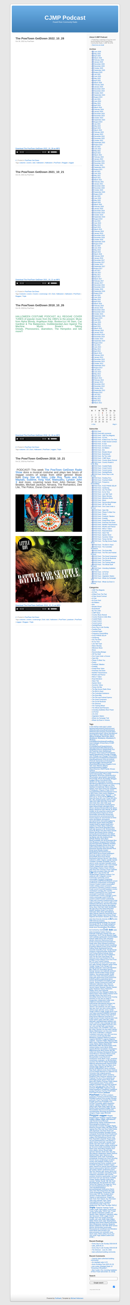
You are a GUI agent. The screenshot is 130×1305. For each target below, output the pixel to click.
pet (114, 1078)
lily (90, 1029)
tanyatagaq (93, 1182)
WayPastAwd (111, 1221)
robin (91, 1131)
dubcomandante (94, 932)
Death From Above (107, 910)
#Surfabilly (113, 788)
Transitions (107, 1202)
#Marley (105, 766)
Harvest (110, 985)
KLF (112, 1016)
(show (103, 795)
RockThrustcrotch (95, 1135)
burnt (104, 856)
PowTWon (103, 1095)
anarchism (102, 811)
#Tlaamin (102, 790)
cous (106, 892)
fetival (111, 953)
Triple (24, 296)
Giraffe (112, 974)
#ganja (91, 754)
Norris (106, 1068)
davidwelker (113, 907)
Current (106, 902)
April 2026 (97, 56)
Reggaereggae (94, 1118)
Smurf (109, 1158)
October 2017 (98, 264)
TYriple (113, 1211)
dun (114, 933)
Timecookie (93, 1194)
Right (111, 1127)
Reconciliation (94, 1110)
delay (91, 913)
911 (110, 800)
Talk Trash (112, 1181)
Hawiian (109, 987)
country (114, 889)
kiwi (109, 1016)
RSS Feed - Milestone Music (102, 498)
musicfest (114, 1058)
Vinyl (96, 1217)
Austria (99, 822)
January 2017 (98, 283)
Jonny (107, 1010)
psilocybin (92, 1100)
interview (109, 1003)
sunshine (92, 1176)
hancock (92, 985)
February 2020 (99, 206)
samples (109, 1142)
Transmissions (94, 1204)
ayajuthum (93, 826)
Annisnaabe (93, 814)
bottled (95, 847)
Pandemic (92, 1076)
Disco (115, 916)
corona (102, 886)
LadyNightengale (101, 1021)
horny (109, 995)
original (102, 1073)
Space (112, 1165)
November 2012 (99, 386)
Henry (96, 990)
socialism (111, 1160)
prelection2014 (108, 1097)
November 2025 (99, 66)
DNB (91, 921)
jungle (102, 1011)
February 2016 (99, 306)
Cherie (106, 868)
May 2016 (97, 299)
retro (108, 1124)
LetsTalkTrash (100, 1026)
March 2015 (98, 328)
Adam (91, 806)
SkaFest (114, 1153)
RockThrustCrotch (111, 1134)
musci (101, 1057)
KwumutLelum (109, 1018)
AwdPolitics (109, 824)
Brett (100, 852)
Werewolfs (113, 1222)
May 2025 (97, 78)
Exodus (104, 946)
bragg (112, 847)
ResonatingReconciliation (98, 1124)
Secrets (92, 1145)
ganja (111, 964)
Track (105, 1200)
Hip (115, 992)
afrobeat (97, 808)
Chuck (108, 869)
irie (99, 1005)
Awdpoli (92, 824)
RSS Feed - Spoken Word (101, 535)
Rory (91, 1139)
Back (100, 826)
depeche (102, 913)
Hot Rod (104, 997)
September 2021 (99, 167)
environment (98, 942)
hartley (106, 985)
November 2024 (99, 91)
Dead (108, 908)
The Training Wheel (98, 706)
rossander (103, 1139)
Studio (114, 1173)
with (103, 1226)
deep (102, 912)
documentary (100, 921)
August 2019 (98, 219)
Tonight (109, 1197)
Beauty (100, 832)
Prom (104, 1098)
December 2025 (99, 64)
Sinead (106, 1150)
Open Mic (95, 658)
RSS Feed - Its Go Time (101, 492)
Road (110, 1129)
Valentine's (103, 1214)
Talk (107, 1181)
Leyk (106, 1026)
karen (99, 1015)
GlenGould (104, 976)
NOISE (91, 1068)
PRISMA (92, 1098)
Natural (109, 1063)
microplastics (112, 1049)
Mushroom (106, 1057)
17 (97, 796)
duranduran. (93, 935)
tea (110, 1182)
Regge (114, 1118)
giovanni (102, 974)
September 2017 (99, 266)
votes (100, 1219)
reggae (71, 163)
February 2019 (99, 231)
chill (90, 869)
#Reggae (113, 779)
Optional (111, 1071)
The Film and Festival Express (102, 697)
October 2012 (98, 388)
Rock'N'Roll (93, 1132)
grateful (97, 979)
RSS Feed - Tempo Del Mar (102, 539)
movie (113, 1054)
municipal (101, 1055)
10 (95, 796)
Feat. (105, 950)
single (110, 1150)
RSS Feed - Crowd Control (102, 468)
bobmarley (99, 843)
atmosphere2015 (95, 821)
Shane (91, 1148)
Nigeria (101, 1067)
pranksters (93, 1097)
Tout (110, 1199)
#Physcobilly (107, 774)
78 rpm (108, 798)
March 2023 (98, 130)
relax (91, 1121)
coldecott (92, 876)
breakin (105, 850)
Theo (91, 1191)
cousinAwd (108, 894)
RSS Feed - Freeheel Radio (102, 480)
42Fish (109, 796)
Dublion (103, 932)
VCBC (102, 1216)
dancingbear (112, 905)
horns (105, 995)
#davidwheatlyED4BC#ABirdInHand (101, 748)
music (100, 1058)
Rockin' (113, 1132)
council (96, 889)
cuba (91, 902)
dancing (99, 905)
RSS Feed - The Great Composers (104, 556)
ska (114, 1152)
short (113, 1148)
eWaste (99, 946)
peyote (99, 1079)
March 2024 (98, 107)
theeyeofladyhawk (95, 1189)
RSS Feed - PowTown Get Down (104, 522)
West (91, 1224)
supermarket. (106, 1176)
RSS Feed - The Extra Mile (102, 550)
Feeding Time (96, 629)
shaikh (100, 1147)
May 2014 (97, 349)
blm (102, 840)
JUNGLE (97, 1011)
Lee (97, 1024)
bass (91, 829)
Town (91, 1200)
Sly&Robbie (93, 1156)
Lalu (114, 1021)
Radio (100, 1106)
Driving (106, 925)
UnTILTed (95, 712)
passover (110, 1076)
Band (97, 827)
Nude (95, 1070)
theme (112, 1189)
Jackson (92, 1006)
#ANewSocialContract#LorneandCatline (102, 732)
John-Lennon (106, 1008)
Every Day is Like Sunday (100, 627)
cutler (111, 902)
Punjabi (92, 1101)
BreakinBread (94, 852)
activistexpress (110, 805)
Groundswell (99, 981)
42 (101, 796)
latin (115, 1023)
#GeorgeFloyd (94, 757)
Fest (91, 953)
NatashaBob (113, 1062)
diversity (105, 919)
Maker (105, 1041)
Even (94, 945)
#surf (97, 788)
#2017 (105, 727)
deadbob (98, 910)
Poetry (94, 662)
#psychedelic (103, 777)
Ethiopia (104, 943)
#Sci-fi (101, 785)
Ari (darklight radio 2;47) (100, 1262)
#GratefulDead (104, 757)
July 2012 (97, 394)
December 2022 (99, 136)
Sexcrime (95, 1147)
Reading (102, 1108)
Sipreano (98, 1152)
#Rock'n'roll (99, 780)
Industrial (99, 1002)
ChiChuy (111, 868)
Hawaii (97, 987)
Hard (97, 985)
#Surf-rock (106, 788)
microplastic (104, 1049)
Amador (92, 811)
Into (114, 1003)
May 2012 (97, 398)
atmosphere (106, 819)
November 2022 (99, 138)
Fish (91, 956)
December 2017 (99, 260)
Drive (102, 925)
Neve (100, 1065)
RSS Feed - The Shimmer (101, 560)
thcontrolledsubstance (99, 1186)
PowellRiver (105, 1089)
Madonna (107, 1037)
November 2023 (99, 116)
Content (98, 884)
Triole (103, 1205)
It (105, 1005)
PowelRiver (113, 1089)
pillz (94, 1081)
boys (108, 847)
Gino (97, 974)
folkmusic (92, 958)
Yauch (91, 1234)
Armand (108, 818)
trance (101, 1202)
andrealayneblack (95, 813)
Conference (93, 882)
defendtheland (109, 912)
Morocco (97, 1054)
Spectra (92, 1168)
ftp (90, 961)
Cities (106, 871)
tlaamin (104, 1195)
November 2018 (99, 237)
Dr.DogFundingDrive (109, 924)
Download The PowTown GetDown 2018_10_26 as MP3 (38, 435)
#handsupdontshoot (96, 759)
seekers (102, 1145)
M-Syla (102, 1036)
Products (98, 1098)
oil (94, 1071)
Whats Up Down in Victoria (101, 720)
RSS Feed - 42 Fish (99, 437)
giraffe (107, 974)
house (110, 997)
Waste (96, 1221)
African (91, 808)
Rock (105, 1131)
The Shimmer (96, 703)
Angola (103, 813)
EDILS (101, 938)
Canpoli (92, 865)
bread (96, 850)
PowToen (98, 1091)
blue (91, 842)
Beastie (92, 832)
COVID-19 (109, 897)
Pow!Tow (112, 1086)
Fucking (106, 961)
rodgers (92, 1137)
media (114, 1045)
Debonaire (93, 912)
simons (100, 1150)
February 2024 (99, 109)
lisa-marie (108, 1029)
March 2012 (98, 403)
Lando (91, 1023)
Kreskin (102, 1018)
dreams (92, 925)
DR (98, 924)
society (91, 1161)
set (90, 1147)
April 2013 (97, 376)
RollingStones (102, 1137)
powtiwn (92, 1091)
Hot (97, 997)
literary (91, 1031)
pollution (92, 1084)
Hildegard (105, 992)
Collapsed (102, 876)
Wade (104, 1219)
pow (100, 1086)
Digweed (92, 916)
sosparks (109, 1163)
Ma (106, 1036)
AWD (111, 822)
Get (101, 971)
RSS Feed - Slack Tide (100, 533)
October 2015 (98, 314)
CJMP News (96, 613)
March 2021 (98, 180)
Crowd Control (96, 621)
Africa (112, 806)
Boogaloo (99, 845)
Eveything (92, 946)
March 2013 (98, 378)
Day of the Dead (100, 908)
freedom (92, 959)
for (110, 958)
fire (103, 955)
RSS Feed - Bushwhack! (101, 454)
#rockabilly (109, 782)
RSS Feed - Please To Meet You (103, 512)
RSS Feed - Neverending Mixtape (104, 502)
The (110, 1186)
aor (100, 818)
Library (91, 1028)
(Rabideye (111, 793)
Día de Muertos (107, 935)
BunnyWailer (93, 856)
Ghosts (112, 972)
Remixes (105, 1121)
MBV (100, 1045)
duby (111, 933)
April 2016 (97, 301)
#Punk (100, 779)
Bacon (104, 826)
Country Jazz (102, 891)
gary (91, 969)
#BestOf (107, 735)
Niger (97, 1067)
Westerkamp (97, 1224)
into (90, 1005)
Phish (109, 1079)
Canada (114, 860)
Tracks (109, 1200)
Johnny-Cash (94, 1010)
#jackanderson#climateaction (105, 761)
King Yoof (44, 479)
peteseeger (93, 1079)
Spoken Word (96, 683)
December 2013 (99, 359)
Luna (91, 1036)
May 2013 (97, 374)
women (115, 1226)
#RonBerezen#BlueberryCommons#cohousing (104, 783)
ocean (104, 1070)
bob (90, 843)
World (95, 1230)
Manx (91, 1042)
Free (112, 958)
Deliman (96, 913)
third (110, 1191)
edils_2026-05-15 (97, 1246)
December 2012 (99, 384)
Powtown (100, 1092)
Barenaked (107, 827)
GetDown (113, 971)
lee (100, 1024)
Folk (110, 956)
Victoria (111, 1216)
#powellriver (93, 775)
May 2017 (97, 275)
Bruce (100, 853)
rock (101, 1131)
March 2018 (98, 254)
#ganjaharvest (99, 754)
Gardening (95, 637)
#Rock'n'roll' (93, 782)
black (103, 839)
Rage (104, 1106)
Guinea (97, 982)
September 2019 (99, 217)
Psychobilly (112, 1100)
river (103, 1129)
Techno (92, 1184)
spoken (94, 1169)
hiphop (91, 993)
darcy (96, 907)
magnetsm (99, 1041)
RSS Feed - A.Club (99, 444)
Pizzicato (105, 1081)
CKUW (103, 873)
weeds (102, 1222)
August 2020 (98, 194)
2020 (95, 803)
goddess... (111, 976)
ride (107, 1127)
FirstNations (111, 955)
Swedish (103, 1179)
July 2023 (97, 124)
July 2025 (97, 74)
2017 (113, 801)
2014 (102, 801)
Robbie (114, 1129)
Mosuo (108, 1054)
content (103, 884)
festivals (106, 953)
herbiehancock (94, 992)
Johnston (102, 1010)
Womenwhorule (94, 1229)
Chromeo (103, 869)
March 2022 (98, 155)
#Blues (112, 736)
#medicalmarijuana (95, 767)
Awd (107, 822)
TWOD (104, 1211)
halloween (40, 163)
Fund (107, 963)
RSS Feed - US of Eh (100, 574)
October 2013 (98, 363)
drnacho (111, 925)
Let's (114, 1024)
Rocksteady (101, 1134)
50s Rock (96, 798)
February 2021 (99, 182)
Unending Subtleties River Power (103, 710)
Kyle (115, 1018)
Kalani (94, 1013)
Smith (100, 1156)
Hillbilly (111, 992)
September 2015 (99, 316)
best (109, 834)
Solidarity (101, 1161)
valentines (110, 1214)
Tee (104, 1184)
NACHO (101, 1062)
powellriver (97, 1089)
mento (102, 1047)
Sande (91, 1144)
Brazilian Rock (111, 848)
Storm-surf (112, 1171)
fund (103, 963)
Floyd (104, 956)
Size (111, 1152)
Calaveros (92, 860)
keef (111, 1015)
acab (109, 803)
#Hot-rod (106, 759)
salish (91, 1142)
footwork (106, 958)
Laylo (94, 1024)
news (114, 1065)
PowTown (57, 163)
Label (104, 1019)
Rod (114, 1135)
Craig (91, 900)
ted (96, 1184)
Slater (97, 1155)
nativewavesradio (101, 1063)
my (106, 1060)
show (91, 1150)
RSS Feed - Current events (102, 470)
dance (101, 904)
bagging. (92, 827)
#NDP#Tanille (105, 769)
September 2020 (99, 192)
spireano (113, 1168)
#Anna (106, 733)
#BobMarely (93, 738)
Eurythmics (111, 943)
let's (111, 1024)
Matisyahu (58, 479)
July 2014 (97, 345)
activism (102, 805)
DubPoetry (99, 933)
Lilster (111, 1028)
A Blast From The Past (99, 594)
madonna (113, 1037)
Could (91, 889)
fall (115, 946)
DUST (100, 935)
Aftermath (109, 808)
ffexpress (92, 955)
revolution (101, 1126)
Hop (101, 995)
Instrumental (93, 1003)
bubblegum (110, 853)
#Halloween (113, 757)
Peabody (92, 1078)
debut (99, 912)
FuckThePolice (94, 963)
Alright (115, 809)
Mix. (114, 1050)
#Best (102, 735)
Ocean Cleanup (112, 1070)
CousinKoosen (94, 895)
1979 (95, 801)
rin (114, 1127)
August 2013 (98, 367)
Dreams (97, 925)
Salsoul (96, 1142)
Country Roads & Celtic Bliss (101, 617)
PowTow (105, 1091)
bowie (100, 847)
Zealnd (108, 1235)
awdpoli (103, 824)
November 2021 (99, 163)
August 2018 (98, 244)
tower (114, 1199)
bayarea (98, 829)
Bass (112, 827)
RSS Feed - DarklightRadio (102, 472)
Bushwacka (93, 858)
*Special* (108, 795)
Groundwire (107, 981)
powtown (70, 619)
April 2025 (97, 80)
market (115, 1042)
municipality (108, 1055)
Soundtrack (100, 1165)
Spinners (107, 1168)
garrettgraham (112, 968)
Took (91, 1199)
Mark (111, 1042)
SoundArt (92, 1165)
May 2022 (97, 151)
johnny (113, 1008)
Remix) (95, 1121)
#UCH (112, 790)
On (107, 1071)
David (106, 907)
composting (93, 881)
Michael (97, 1049)
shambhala (107, 1147)
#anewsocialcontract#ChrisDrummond (101, 728)
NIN (108, 1067)
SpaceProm (98, 1166)
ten (111, 1184)
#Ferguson (93, 753)
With (107, 1226)
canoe (114, 863)
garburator (98, 968)
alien (103, 809)
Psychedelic (105, 1100)
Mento (106, 1047)
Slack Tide (95, 681)
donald (113, 922)
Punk (100, 1101)
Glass (99, 976)
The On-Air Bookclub (99, 701)
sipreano (92, 1152)
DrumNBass (112, 927)
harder (101, 985)
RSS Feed (96, 431)
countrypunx (93, 891)
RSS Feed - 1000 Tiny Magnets (103, 435)
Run (103, 1140)
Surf (115, 1176)
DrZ (90, 930)
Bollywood (92, 845)
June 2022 (97, 149)
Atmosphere (98, 819)
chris (98, 869)
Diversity (99, 919)
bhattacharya (106, 835)
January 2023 (98, 134)
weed (98, 1222)
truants (105, 1209)
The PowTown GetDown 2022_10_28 (40, 38)
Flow (100, 956)
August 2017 (98, 268)
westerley (105, 1224)
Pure (110, 1101)
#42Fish (96, 727)
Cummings (96, 902)
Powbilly (95, 666)
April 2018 (97, 252)
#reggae (92, 780)
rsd (90, 1140)
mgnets (92, 1049)
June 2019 (97, 223)
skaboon (95, 1153)
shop (96, 1148)
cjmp (112, 871)
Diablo (95, 915)
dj (114, 919)
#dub (101, 751)
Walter (91, 1221)
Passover (103, 1076)
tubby (100, 1211)
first (105, 955)
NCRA (114, 1063)
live (107, 1031)
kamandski (93, 1015)
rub (93, 1140)
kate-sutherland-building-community (103, 1252)
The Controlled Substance (100, 693)
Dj (109, 919)
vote (96, 1219)
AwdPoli (98, 824)
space (91, 1166)
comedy (108, 876)
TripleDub (99, 1208)
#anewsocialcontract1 (96, 733)
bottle (91, 847)
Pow (97, 1086)
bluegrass (103, 842)
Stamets (98, 1171)
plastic (115, 1081)
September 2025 (99, 70)
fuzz (90, 964)
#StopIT (92, 788)
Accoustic (92, 805)
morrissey (103, 1054)
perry (101, 1078)
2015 (106, 801)
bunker (103, 855)
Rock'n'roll (110, 1131)
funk (114, 963)
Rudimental (98, 1140)
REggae (110, 1115)
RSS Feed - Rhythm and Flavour (104, 526)
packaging (92, 1075)
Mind (102, 1050)
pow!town (92, 1088)
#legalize (109, 764)
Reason (113, 1108)
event (98, 945)
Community (93, 878)
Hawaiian (102, 987)
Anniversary (109, 814)
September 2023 (99, 120)
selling (107, 1145)
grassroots (112, 977)
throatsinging (98, 1192)
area (103, 818)
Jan (106, 1006)
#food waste (101, 753)
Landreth (97, 1023)
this (113, 1191)
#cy (97, 745)
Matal (106, 1044)
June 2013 (97, 372)
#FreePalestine (110, 753)
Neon (96, 1065)
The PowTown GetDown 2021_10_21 (40, 171)
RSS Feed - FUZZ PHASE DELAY (104, 486)
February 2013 (99, 380)
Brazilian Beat (102, 848)
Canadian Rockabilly (103, 861)
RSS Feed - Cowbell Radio (102, 466)
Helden (91, 990)
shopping (108, 1148)
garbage (92, 968)
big (90, 837)
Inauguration (93, 1000)
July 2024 (97, 99)
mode (91, 1052)
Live (104, 1031)
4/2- (115, 795)
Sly (111, 1155)
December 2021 (99, 161)
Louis (98, 1034)
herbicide (105, 990)
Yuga (99, 1235)
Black (106, 839)
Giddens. (92, 974)
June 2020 (97, 198)
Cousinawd (111, 892)
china (94, 869)
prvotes (108, 1098)
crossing (100, 900)
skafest (109, 1153)
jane (109, 1006)
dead (111, 908)
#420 (101, 727)
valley (115, 1214)
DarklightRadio (97, 625)
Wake (108, 1219)
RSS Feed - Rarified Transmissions (104, 524)
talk (104, 1181)
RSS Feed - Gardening (100, 488)
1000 (114, 800)
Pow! (107, 1086)
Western (92, 1226)
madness (100, 1037)
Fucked (101, 961)
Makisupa (111, 1041)
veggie (106, 1216)
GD (98, 969)
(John (101, 793)
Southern (107, 1165)
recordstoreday (94, 1111)
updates (108, 1213)
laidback (110, 1021)
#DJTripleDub (94, 751)
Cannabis (108, 863)
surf (112, 1176)
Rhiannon (92, 1127)
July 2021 (97, 171)
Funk (111, 963)
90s (94, 800)
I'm (97, 998)
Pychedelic (99, 1103)
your (113, 1234)
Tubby (96, 1211)
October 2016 (98, 289)
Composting (108, 879)
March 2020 (98, 204)
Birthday (98, 839)
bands (101, 827)
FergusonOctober (102, 951)
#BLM (104, 736)
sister (108, 1152)
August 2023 (98, 122)
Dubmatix (92, 933)
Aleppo (91, 809)
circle (95, 871)
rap (114, 1106)
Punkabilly (105, 1101)
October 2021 (98, 165)
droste (91, 927)
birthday (92, 839)
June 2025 (97, 76)
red (108, 1111)
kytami (96, 1019)
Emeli (111, 940)
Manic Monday (97, 646)
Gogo (91, 977)
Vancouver (96, 1216)
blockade (110, 840)
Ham (105, 984)
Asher (91, 819)
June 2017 (97, 272)
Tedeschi (100, 1184)
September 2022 (99, 142)
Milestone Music (97, 648)
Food (101, 958)
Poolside (98, 1084)
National (92, 1063)
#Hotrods (92, 761)
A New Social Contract (99, 596)
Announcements (94, 816)
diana (105, 915)
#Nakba (104, 767)
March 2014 (98, 353)
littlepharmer (98, 1031)
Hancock (110, 984)
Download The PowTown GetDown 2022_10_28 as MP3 (38, 149)
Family (96, 948)
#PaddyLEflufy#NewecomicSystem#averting (103, 772)
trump (114, 1209)
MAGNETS (99, 1039)
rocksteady (93, 1134)
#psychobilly (111, 777)
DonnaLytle (93, 924)
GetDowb (106, 971)
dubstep (106, 933)
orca (115, 1071)
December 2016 (99, 285)
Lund (98, 1036)
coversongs (43, 294)
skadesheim (102, 1153)
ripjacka (92, 1129)
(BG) (92, 793)
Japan (113, 1006)
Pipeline (99, 1081)
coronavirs (108, 886)
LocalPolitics (100, 1032)
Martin (101, 1044)
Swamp (97, 1179)
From (108, 959)
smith (104, 1156)
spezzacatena (99, 1168)
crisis (95, 900)
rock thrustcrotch (107, 1135)
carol (96, 865)
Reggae (65, 163)
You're (109, 1234)
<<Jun (93, 424)
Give (95, 976)
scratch (107, 1144)
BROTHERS (93, 853)
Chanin (91, 866)
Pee (97, 1078)
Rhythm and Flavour (98, 675)
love (102, 1034)
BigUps (94, 837)
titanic (111, 1194)
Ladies (111, 1019)
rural (107, 1140)
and (113, 811)
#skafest (92, 787)
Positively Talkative (98, 664)
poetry (102, 1083)
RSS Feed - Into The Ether (102, 490)
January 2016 (98, 308)
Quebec (92, 1105)
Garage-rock (108, 966)
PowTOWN (93, 1092)
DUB (101, 930)
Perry (104, 1078)
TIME (112, 1192)
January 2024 (98, 111)
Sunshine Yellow (97, 685)
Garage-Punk (99, 966)
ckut (99, 873)
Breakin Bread (96, 606)
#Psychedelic (94, 777)
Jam (96, 1006)
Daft (97, 904)
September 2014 (99, 341)
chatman (111, 866)
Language (107, 1023)
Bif (112, 835)
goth (95, 977)
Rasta (97, 1108)
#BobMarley (102, 738)
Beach (98, 831)
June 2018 (97, 248)
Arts (93, 604)
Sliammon (107, 1155)
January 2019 (98, 233)
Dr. (101, 924)
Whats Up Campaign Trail (100, 718)
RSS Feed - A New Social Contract (104, 442)
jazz (94, 1008)
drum (96, 927)
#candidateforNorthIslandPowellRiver (101, 741)
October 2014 (98, 339)
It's (107, 1005)
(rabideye (92, 795)
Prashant (100, 1097)
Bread (91, 850)
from (111, 959)
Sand (114, 1142)
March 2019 (98, 229)
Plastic (110, 1081)
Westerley (111, 1224)
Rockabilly (100, 1132)
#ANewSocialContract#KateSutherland (102, 730)
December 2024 (99, 89)
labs (107, 1019)
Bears (109, 831)
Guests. (92, 982)
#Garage (107, 754)
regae (102, 1113)
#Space (107, 787)
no (113, 1067)
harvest (92, 987)
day (90, 908)
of (90, 1071)
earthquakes (103, 937)
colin (97, 876)
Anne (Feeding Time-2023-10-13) (103, 1264)
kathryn (103, 1015)
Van (90, 1216)
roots (113, 1137)
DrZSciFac (96, 930)
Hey (101, 992)
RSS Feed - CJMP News (101, 458)
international (102, 1003)
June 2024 (97, 101)
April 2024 (97, 105)
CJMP (91, 873)
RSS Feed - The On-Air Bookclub (104, 558)
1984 (98, 801)
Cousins (102, 895)
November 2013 (99, 361)
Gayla (95, 969)
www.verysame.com (96, 1232)
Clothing (102, 874)
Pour (93, 1086)
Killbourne (101, 1016)
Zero (112, 1235)
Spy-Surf (92, 1171)
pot (90, 1086)
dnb (116, 919)
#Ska (112, 785)
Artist (114, 818)
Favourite (92, 950)
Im (105, 998)
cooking (97, 886)
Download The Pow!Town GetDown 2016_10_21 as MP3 (38, 605)
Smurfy (91, 1160)
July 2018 (97, 246)
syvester (92, 1181)
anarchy (109, 811)
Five (94, 956)
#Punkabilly (107, 779)
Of (92, 1071)
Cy (114, 902)
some (111, 1161)
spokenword (107, 1169)
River (106, 1129)
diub (91, 919)
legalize (104, 1024)
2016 (110, 801)
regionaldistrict (110, 1119)
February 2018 (99, 256)
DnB (94, 921)
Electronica (105, 940)
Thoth (91, 1192)
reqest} (101, 1122)
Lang (102, 1023)
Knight (91, 1018)
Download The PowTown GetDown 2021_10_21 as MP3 (38, 280)
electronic (98, 940)
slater (101, 1155)
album (115, 808)
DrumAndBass (103, 927)
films (100, 955)
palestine (99, 1075)
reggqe (103, 1119)
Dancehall (113, 904)
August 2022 (98, 144)
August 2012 (98, 392)
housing (114, 997)
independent (102, 1000)
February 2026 (99, 60)
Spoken (100, 1169)
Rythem (111, 1140)
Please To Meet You (98, 660)
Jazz (91, 1008)
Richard (99, 1127)
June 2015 (97, 322)
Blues (108, 842)
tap (98, 1182)
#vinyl (115, 792)
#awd (91, 735)
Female (109, 950)
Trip (106, 1205)
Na (97, 1062)
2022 (102, 803)
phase (104, 1079)
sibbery (95, 1150)
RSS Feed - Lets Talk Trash (102, 494)
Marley (96, 1044)
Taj (102, 1181)
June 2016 (97, 297)
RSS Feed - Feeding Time (101, 478)
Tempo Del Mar (97, 687)
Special (109, 1166)
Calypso (104, 860)
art (112, 818)
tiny (102, 1194)
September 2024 (99, 95)
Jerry (98, 1008)
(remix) (98, 795)
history (96, 993)
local (94, 1032)
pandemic (111, 1075)
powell (91, 1089)
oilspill (97, 1071)
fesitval (110, 951)
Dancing (104, 905)
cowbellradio (110, 899)
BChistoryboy (110, 829)
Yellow (100, 1234)
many (95, 1042)
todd (98, 1197)
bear (102, 831)
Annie (111, 813)
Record (101, 1110)
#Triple (107, 790)
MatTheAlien (93, 1045)
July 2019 (97, 221)
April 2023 (97, 128)
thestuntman (104, 1191)
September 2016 (99, 291)
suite (106, 1174)
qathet (105, 1103)
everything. (113, 945)
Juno (115, 1011)
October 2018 (98, 239)
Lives (110, 1031)
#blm (108, 736)
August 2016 (98, 293)
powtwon (110, 1095)
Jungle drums (109, 1011)
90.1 (91, 800)
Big (114, 835)
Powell (112, 1088)
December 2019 (99, 211)
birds (111, 837)
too (113, 1197)
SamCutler (102, 1142)
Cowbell (103, 899)
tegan (108, 1184)
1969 (91, 801)
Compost (101, 879)
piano (91, 1081)
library (96, 1028)
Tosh (98, 1199)
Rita (99, 1129)
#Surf (101, 788)
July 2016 (97, 295)
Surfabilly (113, 1178)
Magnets (112, 1039)
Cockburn (108, 874)
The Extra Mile (96, 695)
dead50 (92, 910)
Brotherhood (106, 852)
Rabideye (104, 1105)
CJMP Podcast (64, 17)
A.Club (94, 598)
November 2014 (99, 336)
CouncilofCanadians (105, 889)
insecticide (106, 1002)
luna (115, 1034)
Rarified (92, 1108)
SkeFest (92, 1155)
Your (91, 1235)
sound (114, 1163)
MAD (109, 1036)
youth (95, 1235)
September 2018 (99, 242)
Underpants (101, 1213)
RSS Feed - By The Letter (101, 456)
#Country (92, 745)
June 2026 (97, 52)
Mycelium (113, 1060)
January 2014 (98, 357)
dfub (91, 915)
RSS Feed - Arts (98, 450)
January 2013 (98, 382)
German (97, 971)
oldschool (102, 1071)
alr (112, 809)
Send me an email (98, 45)
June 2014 (97, 347)
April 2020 (97, 202)
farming (109, 948)
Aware (104, 822)
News (110, 1065)
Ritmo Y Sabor (97, 677)
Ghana (107, 972)
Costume (22, 294)
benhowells (93, 834)
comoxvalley (93, 879)
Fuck (96, 961)
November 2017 (99, 262)
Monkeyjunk (107, 1052)
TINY (99, 1194)
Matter (110, 1044)
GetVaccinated (100, 972)
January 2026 (98, 62)
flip (97, 956)
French (97, 959)
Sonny (103, 1163)
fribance (103, 959)
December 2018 (99, 235)
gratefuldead (104, 979)
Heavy (102, 989)
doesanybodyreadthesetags (98, 922)
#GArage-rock (97, 756)
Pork (109, 1084)
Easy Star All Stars (35, 477)
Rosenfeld (96, 1139)
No (111, 1067)
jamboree (101, 1006)
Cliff (107, 873)
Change (114, 865)
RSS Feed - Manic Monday (102, 496)
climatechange (94, 874)
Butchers (100, 858)
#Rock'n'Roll (107, 780)
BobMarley (106, 843)
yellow (105, 1234)
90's (115, 798)
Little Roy (56, 477)
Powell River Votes (98, 668)
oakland (99, 1070)
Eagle (115, 935)
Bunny (109, 855)
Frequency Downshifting (100, 633)
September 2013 (99, 365)
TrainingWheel (94, 1202)
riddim (104, 1127)
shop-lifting (101, 1148)
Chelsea (101, 868)
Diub (94, 919)
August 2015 (98, 318)
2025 (106, 803)
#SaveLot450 (94, 785)
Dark (99, 907)
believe (110, 832)
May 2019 (97, 225)
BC (104, 829)
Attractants (93, 822)
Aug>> (115, 424)
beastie (114, 831)
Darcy (91, 907)
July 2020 (97, 196)
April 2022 (97, 153)
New (103, 1065)
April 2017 (97, 277)
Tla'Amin (98, 1195)
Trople (96, 1209)
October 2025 (98, 68)
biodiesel (106, 837)
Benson (105, 834)
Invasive (95, 1005)
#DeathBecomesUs (96, 749)
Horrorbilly (92, 997)
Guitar (110, 982)
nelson (91, 1065)
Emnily (91, 942)
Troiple (91, 1209)
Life (100, 1028)
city (109, 871)
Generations (104, 969)
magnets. (92, 1041)
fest (114, 951)
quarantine (110, 1103)
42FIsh (104, 796)
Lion (103, 1029)
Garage (92, 966)
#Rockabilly (102, 782)
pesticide (109, 1078)
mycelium (92, 1062)
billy (101, 837)
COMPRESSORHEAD (105, 881)
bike (98, 837)
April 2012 (97, 401)
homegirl (92, 995)
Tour (107, 1199)
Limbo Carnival (96, 1029)
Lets (93, 1026)
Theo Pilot (96, 1191)
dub (34, 163)
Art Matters (95, 602)
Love (105, 1034)
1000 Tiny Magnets (98, 590)
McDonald (108, 1045)
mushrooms (93, 1058)
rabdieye (98, 1105)
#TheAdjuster (94, 790)
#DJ (113, 749)
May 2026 (97, 54)
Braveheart (93, 848)
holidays (105, 993)
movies (91, 1055)
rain (111, 1106)
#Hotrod (111, 759)
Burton (108, 856)
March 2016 (98, 303)
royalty (113, 1139)
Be (95, 831)
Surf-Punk (92, 1178)
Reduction (112, 1111)
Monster (114, 1052)
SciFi (103, 1144)
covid (104, 897)
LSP (108, 1034)
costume (22, 163)
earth (91, 937)
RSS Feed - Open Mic (100, 510)
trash (101, 1204)
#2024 (109, 727)
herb (100, 990)
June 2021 (97, 173)
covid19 (92, 899)
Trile (99, 1205)
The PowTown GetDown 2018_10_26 (40, 305)
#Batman (96, 735)
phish (112, 1079)
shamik (113, 1147)
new (106, 1065)
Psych (98, 1100)
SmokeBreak (110, 1156)
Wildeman (98, 1226)
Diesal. (114, 915)
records (111, 1110)
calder (98, 860)
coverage (108, 895)
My (109, 1060)
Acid (97, 805)
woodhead (103, 1229)
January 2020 (98, 208)
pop (105, 1084)
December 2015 (99, 310)
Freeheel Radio (97, 631)
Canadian (92, 861)
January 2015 (98, 332)
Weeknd (107, 1222)
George (92, 971)
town (95, 1200)
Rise (96, 1129)
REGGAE (107, 1113)
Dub (53, 294)
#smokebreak (100, 787)
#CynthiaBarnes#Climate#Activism (100, 746)
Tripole (111, 1208)
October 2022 (98, 140)
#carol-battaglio (94, 743)
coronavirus (93, 887)
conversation (110, 884)
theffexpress (106, 1189)
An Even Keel (96, 600)
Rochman (96, 1131)
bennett (100, 834)
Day (93, 908)
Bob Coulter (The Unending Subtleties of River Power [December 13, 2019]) (104, 1271)
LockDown (108, 1032)
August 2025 (98, 72)
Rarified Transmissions (99, 673)
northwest (112, 1068)
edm (105, 938)
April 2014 (97, 351)
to (96, 1197)
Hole (100, 993)
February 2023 (99, 132)
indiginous (92, 1002)
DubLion (108, 932)
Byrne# (106, 858)
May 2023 (97, 126)
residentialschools (110, 1122)
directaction (100, 916)
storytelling (108, 1173)
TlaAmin (109, 1195)
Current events (97, 623)
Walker (112, 1219)
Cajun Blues (113, 858)
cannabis (102, 863)
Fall (112, 946)
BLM (105, 840)
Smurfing (114, 1158)
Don (109, 922)
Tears (113, 1182)
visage (104, 1217)
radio (96, 1106)
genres (110, 969)
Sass (99, 1144)
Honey (97, 995)
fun (101, 963)
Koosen (96, 1018)
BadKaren (109, 826)
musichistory (93, 1060)
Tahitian (98, 1181)
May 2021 (97, 175)
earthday (96, 937)
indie (112, 1000)
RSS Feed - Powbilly (100, 518)
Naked (106, 1062)
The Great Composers (99, 699)
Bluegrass (96, 842)
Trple (100, 1209)
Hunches (92, 998)
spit (90, 1169)
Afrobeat (103, 808)
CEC (106, 865)
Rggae (114, 1126)
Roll (96, 1137)
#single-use (107, 785)
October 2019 (98, 215)
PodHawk (58, 1298)
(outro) (105, 793)
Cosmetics (101, 887)
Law (90, 1024)
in (110, 998)
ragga (108, 1106)
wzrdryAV (106, 1232)
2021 (98, 803)
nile (105, 1067)
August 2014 (98, 343)
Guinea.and (104, 982)
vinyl (100, 1217)
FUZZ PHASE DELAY (99, 635)
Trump (91, 1211)
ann (107, 813)
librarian (111, 1026)
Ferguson (92, 951)
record (106, 1110)
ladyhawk (92, 1021)
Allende (108, 809)
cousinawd (93, 894)
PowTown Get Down (32, 160)
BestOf (95, 835)
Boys (104, 847)
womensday (107, 1227)
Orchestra (92, 1073)
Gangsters (105, 964)
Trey (108, 1204)
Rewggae (108, 1126)
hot (100, 997)
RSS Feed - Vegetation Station (103, 576)
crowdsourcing (108, 900)
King (106, 1016)
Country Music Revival (99, 615)
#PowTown (101, 775)
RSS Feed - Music (99, 500)
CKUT (96, 873)
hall (114, 982)
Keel (114, 1015)
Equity (91, 943)
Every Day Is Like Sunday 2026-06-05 (104, 1244)
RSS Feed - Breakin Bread (102, 452)
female (114, 950)
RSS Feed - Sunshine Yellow (102, 537)
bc (102, 829)
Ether (100, 943)
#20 (92, 727)
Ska (90, 1153)
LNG (91, 1032)
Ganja (115, 964)
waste (101, 1221)
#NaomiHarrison (94, 769)
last (112, 1023)
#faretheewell (107, 751)
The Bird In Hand (97, 691)
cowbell (97, 899)
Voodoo (92, 1219)
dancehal (107, 904)
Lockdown (92, 1034)
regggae (98, 1119)
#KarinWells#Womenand (97, 764)
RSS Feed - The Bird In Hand (102, 545)
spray (113, 1169)
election (92, 940)
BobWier (113, 843)
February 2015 (99, 330)
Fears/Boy (99, 950)
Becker (105, 832)
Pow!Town (62, 619)
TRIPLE (114, 1205)
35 (99, 796)
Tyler (109, 1211)
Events (102, 945)
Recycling (103, 1111)
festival (100, 953)
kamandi (100, 1013)
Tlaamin (92, 1197)
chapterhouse (99, 866)
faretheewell (103, 948)
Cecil (110, 865)
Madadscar (93, 1037)
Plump (91, 1083)
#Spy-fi (112, 787)
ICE (99, 998)
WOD (111, 1226)
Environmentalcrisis (109, 942)
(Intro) (96, 793)
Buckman (92, 855)
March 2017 (98, 279)
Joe (101, 1008)
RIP (116, 1127)
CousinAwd (101, 894)
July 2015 (97, 320)
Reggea (92, 1119)
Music (94, 650)
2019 (91, 803)
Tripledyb (106, 1208)
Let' (90, 1026)
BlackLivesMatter (95, 840)
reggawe (109, 1118)
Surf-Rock (106, 1178)
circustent (100, 871)
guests (113, 981)
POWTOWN (112, 1091)
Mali (115, 1041)
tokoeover (103, 1197)
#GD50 (114, 756)
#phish (91, 774)
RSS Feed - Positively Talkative (103, 516)
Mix (111, 1050)
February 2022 (99, 157)
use (112, 1213)
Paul (114, 1076)
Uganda (94, 1213)
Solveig (106, 1161)
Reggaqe (103, 1118)
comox (107, 878)
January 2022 (98, 159)
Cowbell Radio (96, 619)
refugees (92, 1113)
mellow (97, 1047)
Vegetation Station (98, 716)
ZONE (91, 1237)
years (96, 1234)
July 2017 (97, 270)
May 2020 (97, 200)
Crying (115, 900)
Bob (93, 843)
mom (95, 1052)
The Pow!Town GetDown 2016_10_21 (40, 458)
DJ (50, 294)
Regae (98, 1113)
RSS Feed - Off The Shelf (101, 504)
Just (90, 1013)
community (101, 878)
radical (91, 1106)
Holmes (111, 993)
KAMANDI (106, 1013)
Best (91, 835)
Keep (91, 1016)
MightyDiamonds (95, 1050)
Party (98, 1076)
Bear (105, 831)
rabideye (110, 1105)
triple (110, 1205)
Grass (107, 977)
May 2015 (97, 324)
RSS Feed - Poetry (99, 514)
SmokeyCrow (102, 1158)
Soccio (96, 1160)
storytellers (101, 1173)
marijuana (100, 1042)
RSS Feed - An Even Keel (101, 446)
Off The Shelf (96, 654)
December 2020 (99, 186)
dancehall (92, 905)
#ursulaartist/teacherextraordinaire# (101, 792)
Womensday (99, 1227)
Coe (113, 874)
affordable (106, 806)
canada (109, 860)
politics (111, 1083)
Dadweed (92, 904)
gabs (94, 964)
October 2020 (98, 190)
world (91, 1230)
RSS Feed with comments (101, 433)
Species (114, 1166)
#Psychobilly (93, 779)
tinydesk (106, 1194)
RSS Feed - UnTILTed (100, 572)
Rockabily (107, 1132)
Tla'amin (92, 1195)
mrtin (96, 1055)
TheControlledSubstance (97, 1187)
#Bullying (92, 740)
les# (108, 1024)
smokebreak (93, 1158)
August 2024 (98, 97)
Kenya (95, 1016)
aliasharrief (98, 809)
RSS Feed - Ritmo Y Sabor (102, 529)
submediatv (100, 1174)
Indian (109, 1000)
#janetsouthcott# (106, 762)
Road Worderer (97, 679)
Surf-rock (99, 1178)
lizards (114, 1031)
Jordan (111, 1010)
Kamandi (113, 1013)
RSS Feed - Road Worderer (102, 531)
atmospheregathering (108, 821)
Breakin (100, 850)
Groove (92, 981)
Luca (112, 1034)
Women (92, 1227)
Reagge (108, 1108)
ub (90, 1213)
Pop (102, 1084)
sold (96, 1161)
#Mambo (99, 766)
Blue (115, 840)
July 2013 (97, 370)
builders (98, 855)
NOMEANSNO (99, 1068)
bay (94, 829)
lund (94, 1036)
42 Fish (94, 592)
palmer (105, 1075)
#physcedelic (98, 774)
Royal (109, 1139)
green (111, 979)
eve (90, 945)
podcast (97, 1083)
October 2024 (98, 93)
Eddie (97, 938)
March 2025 (98, 82)
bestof (100, 835)
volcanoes (109, 1217)
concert (115, 881)
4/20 (91, 796)
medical (92, 1047)
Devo (114, 913)
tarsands (106, 1182)
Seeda (97, 1145)
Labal (100, 1019)
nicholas (92, 1067)
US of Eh (95, 714)
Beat (96, 832)
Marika (106, 1042)
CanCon (113, 861)
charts (106, 866)
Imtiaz (108, 998)
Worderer (114, 1229)
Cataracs (101, 865)
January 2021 (98, 184)
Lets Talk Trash (97, 644)
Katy (108, 1015)
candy (97, 863)
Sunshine (99, 1176)
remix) (100, 1121)
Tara (101, 1182)
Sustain (92, 1179)
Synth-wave (110, 1179)
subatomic (92, 1174)
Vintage (92, 1217)
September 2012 (99, 390)
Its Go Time (96, 642)
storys (95, 1173)
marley (91, 1044)
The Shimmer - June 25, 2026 (102, 1250)
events (107, 945)
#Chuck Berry (104, 743)
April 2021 (97, 177)
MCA (103, 1045)
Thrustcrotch (106, 1192)
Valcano (92, 1214)
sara (95, 1144)
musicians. (101, 1060)
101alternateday (101, 800)
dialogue (100, 915)
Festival (95, 953)
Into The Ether (96, 639)
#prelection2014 (110, 775)
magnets (106, 1039)
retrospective (93, 1126)
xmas (111, 1232)
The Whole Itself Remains (100, 708)
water (105, 1221)
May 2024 (97, 103)
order (98, 1073)
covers (29, 163)
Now (91, 1070)
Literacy (114, 1029)
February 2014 (99, 355)
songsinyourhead (95, 1163)
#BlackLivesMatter (95, 736)
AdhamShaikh (98, 806)
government (101, 977)
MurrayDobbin (94, 1057)
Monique (100, 1052)
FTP (93, 961)
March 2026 (98, 58)
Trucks (109, 1209)
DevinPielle (109, 913)
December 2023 (99, 113)
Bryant (104, 853)
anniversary (102, 814)
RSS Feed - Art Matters (100, 448)
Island (102, 1005)
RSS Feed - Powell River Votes (103, 520)
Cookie (91, 886)
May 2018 (97, 250)
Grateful (92, 979)
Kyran (91, 1019)
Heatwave (97, 989)
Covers (35, 294)
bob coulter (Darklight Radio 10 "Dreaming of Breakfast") (101, 1267)
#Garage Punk (107, 756)
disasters (107, 916)
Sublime (31, 479)
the (108, 1186)
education (110, 938)
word (109, 1229)
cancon (92, 863)
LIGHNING (105, 1028)
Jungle (91, 1011)
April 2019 (97, 227)
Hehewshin (108, 989)
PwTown (92, 1103)
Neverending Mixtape (99, 652)
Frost (115, 959)
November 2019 (99, 213)
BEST (113, 834)
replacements (94, 1122)
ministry (107, 1050)
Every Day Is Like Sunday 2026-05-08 (104, 1248)
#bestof (112, 735)
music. (108, 1058)
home (115, 993)
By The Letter (96, 611)
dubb (115, 930)
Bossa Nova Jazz (108, 845)
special (104, 1166)
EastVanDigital (112, 937)
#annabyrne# (113, 733)
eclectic (92, 938)
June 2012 (97, 396)
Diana (109, 915)
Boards (112, 842)
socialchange (103, 1160)
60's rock (103, 798)
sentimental (113, 1145)
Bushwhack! (96, 609)
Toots (95, 1199)
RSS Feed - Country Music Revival (104, 460)
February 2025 (99, 85)
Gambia (99, 964)
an (96, 811)
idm (102, 998)
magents (92, 1039)
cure (102, 902)
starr (103, 1171)
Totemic (103, 1199)
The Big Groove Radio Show (101, 689)
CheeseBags (93, 868)
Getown (92, 972)
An (98, 811)
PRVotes (114, 1098)
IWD (110, 1005)
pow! (103, 1086)
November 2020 (99, 188)
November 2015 (99, 312)
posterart (114, 1084)
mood (91, 1054)
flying (107, 956)
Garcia (104, 968)
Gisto (91, 976)
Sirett (104, 1152)
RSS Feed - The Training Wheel (103, 562)
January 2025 (98, 87)
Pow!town (107, 1088)
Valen (97, 1214)
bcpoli (91, 831)
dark (102, 907)
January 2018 (98, 258)
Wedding (92, 1222)
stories (107, 1171)
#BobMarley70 (110, 738)
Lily (114, 1028)
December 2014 (99, 334)
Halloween (48, 163)
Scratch (112, 1144)
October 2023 (98, 118)
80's (112, 798)
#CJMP (111, 743)
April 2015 (97, 326)
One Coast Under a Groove (101, 656)
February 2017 (99, 281)
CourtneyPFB (99, 892)
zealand (103, 1235)
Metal (110, 1047)
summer (110, 1174)
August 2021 (98, 169)
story (91, 1173)
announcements (105, 816)
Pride (115, 1097)
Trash (105, 1204)
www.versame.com (104, 1230)
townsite (100, 1200)
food (97, 958)
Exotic (109, 946)
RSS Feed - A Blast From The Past (104, 439)
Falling (91, 948)
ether (96, 943)
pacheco (108, 1073)
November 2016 (99, 287)
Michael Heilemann (77, 1298)
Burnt (100, 856)
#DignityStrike (107, 749)
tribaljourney (93, 1205)
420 (108, 800)
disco (112, 916)
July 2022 (97, 147)
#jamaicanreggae (95, 762)
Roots (109, 1137)
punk (96, 1101)
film (97, 955)
